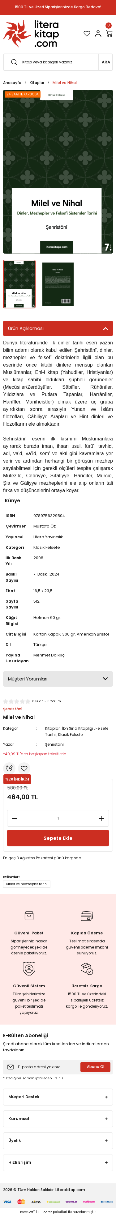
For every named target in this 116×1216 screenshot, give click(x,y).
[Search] (58, 62)
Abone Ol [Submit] (95, 1066)
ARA (106, 62)
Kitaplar (52, 728)
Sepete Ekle (58, 838)
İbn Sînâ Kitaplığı (77, 728)
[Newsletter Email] (58, 1067)
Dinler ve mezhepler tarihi (27, 884)
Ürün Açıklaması (26, 328)
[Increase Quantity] (101, 818)
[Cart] (109, 33)
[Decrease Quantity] (14, 818)
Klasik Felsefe (70, 734)
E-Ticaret (45, 1212)
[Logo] (31, 33)
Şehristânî (54, 744)
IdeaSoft (27, 1212)
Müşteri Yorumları (27, 679)
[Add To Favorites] (24, 768)
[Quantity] (58, 818)
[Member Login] (98, 33)
